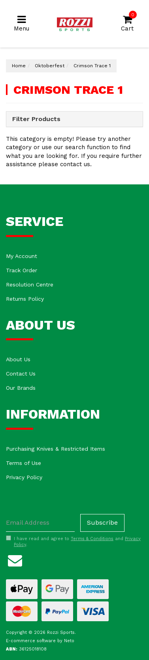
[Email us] (15, 559)
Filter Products (36, 119)
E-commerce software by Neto (40, 640)
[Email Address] (40, 523)
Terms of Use (23, 463)
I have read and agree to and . (73, 542)
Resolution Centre (29, 284)
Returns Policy (25, 299)
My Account (21, 256)
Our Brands (21, 388)
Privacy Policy (24, 477)
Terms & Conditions (92, 538)
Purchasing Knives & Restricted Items (55, 449)
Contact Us (21, 373)
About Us (18, 359)
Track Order (21, 270)
